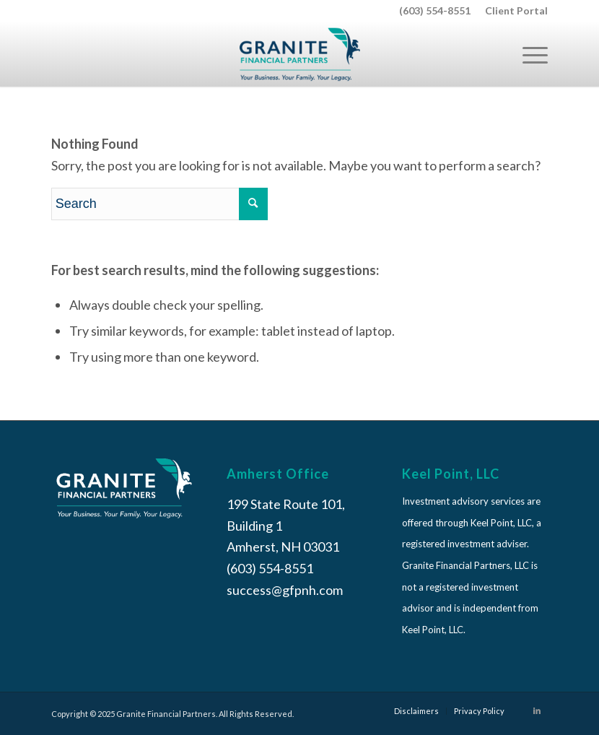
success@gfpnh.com (285, 590)
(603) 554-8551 (435, 10)
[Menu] (528, 54)
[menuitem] (513, 10)
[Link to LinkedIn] (537, 710)
